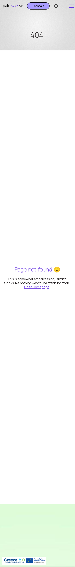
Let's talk (38, 6)
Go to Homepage (36, 287)
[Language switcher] (56, 6)
